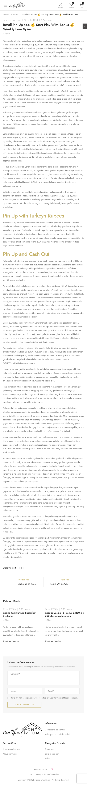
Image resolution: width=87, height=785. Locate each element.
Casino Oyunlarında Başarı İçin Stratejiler (19, 614)
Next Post (67, 582)
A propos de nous (11, 749)
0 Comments (46, 20)
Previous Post (31, 582)
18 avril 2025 (9, 609)
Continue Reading (11, 640)
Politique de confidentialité (57, 734)
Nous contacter (10, 753)
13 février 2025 (31, 20)
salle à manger (52, 753)
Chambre (49, 749)
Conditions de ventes (55, 729)
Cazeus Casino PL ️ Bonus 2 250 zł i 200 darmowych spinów (64, 614)
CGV (30, 774)
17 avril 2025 (51, 609)
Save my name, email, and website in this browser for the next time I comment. (44, 697)
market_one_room (13, 20)
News (15, 14)
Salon (47, 758)
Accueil (6, 14)
